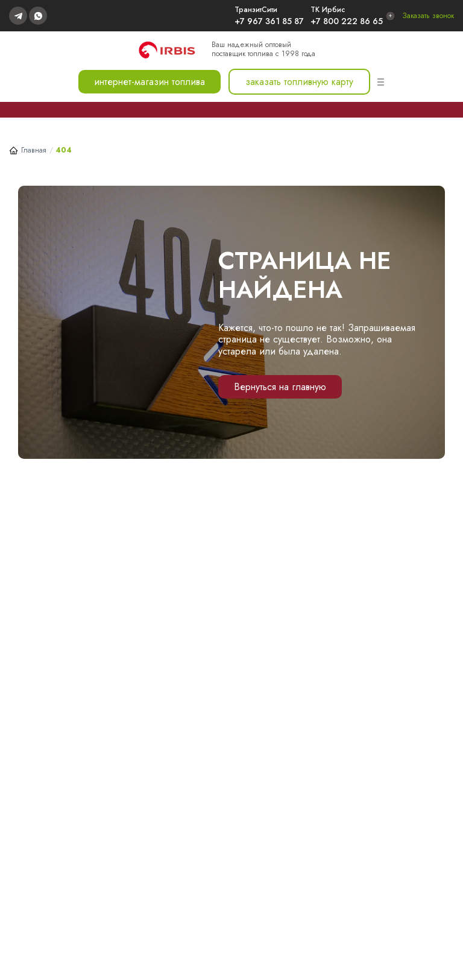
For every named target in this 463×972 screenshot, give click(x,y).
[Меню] (380, 82)
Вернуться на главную (280, 387)
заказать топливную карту (299, 82)
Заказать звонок (428, 15)
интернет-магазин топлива (149, 82)
